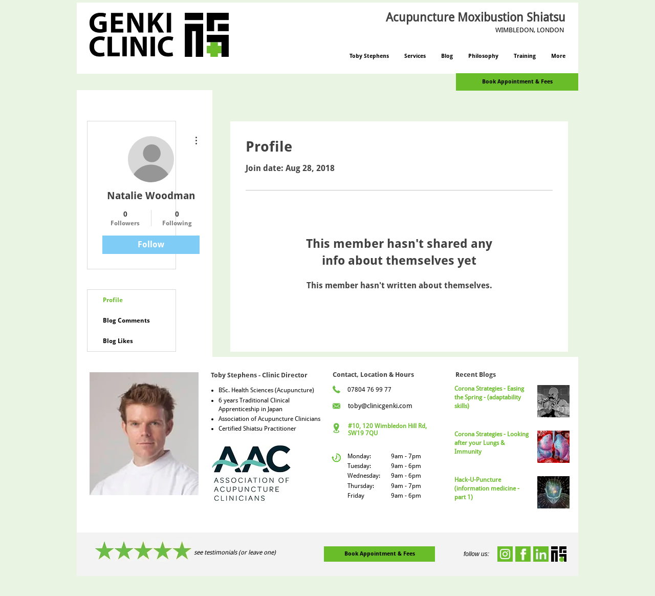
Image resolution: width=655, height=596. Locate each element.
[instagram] (505, 554)
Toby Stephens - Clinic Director (259, 375)
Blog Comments (126, 320)
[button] (415, 56)
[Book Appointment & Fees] (517, 82)
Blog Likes (118, 341)
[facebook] (523, 554)
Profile (113, 300)
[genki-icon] (558, 554)
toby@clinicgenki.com (380, 406)
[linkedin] (541, 554)
